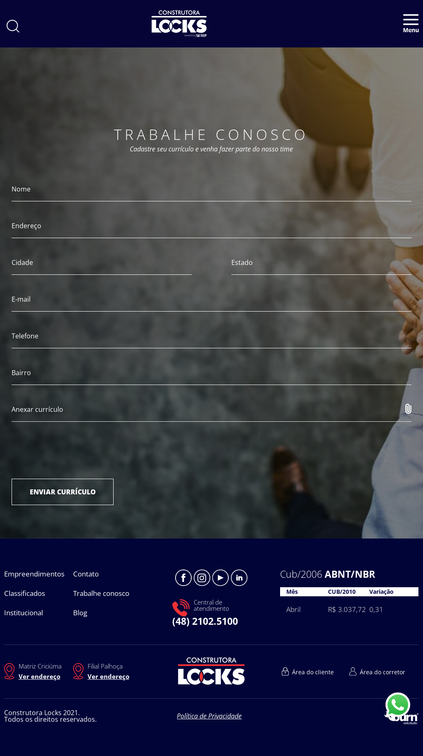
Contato (86, 574)
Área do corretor (382, 672)
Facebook (183, 577)
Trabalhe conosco (101, 593)
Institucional (23, 612)
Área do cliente (313, 672)
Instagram (202, 577)
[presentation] (74, 450)
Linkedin (239, 577)
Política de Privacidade (209, 716)
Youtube (220, 577)
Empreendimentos (34, 574)
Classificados (24, 593)
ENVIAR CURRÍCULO (63, 491)
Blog (80, 612)
